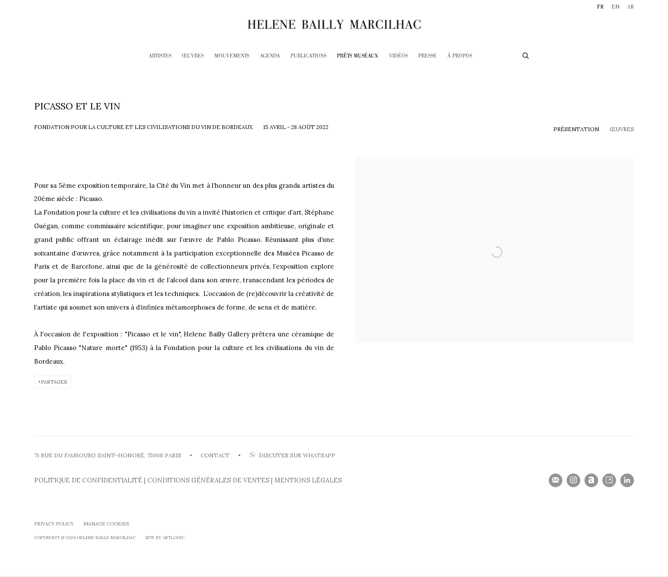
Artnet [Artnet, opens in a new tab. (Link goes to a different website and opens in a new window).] (591, 480)
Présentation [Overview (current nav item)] (576, 129)
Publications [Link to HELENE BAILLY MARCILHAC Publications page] (308, 56)
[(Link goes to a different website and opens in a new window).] (248, 455)
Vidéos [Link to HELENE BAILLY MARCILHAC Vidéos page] (398, 56)
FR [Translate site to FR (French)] (600, 6)
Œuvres (622, 129)
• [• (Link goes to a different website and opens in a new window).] (239, 455)
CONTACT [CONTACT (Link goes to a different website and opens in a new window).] (215, 455)
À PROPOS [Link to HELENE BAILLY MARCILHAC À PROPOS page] (459, 56)
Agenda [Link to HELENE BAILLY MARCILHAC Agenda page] (270, 56)
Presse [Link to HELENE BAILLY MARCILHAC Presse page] (427, 56)
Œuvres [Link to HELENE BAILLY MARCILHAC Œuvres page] (193, 56)
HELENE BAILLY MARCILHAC (334, 24)
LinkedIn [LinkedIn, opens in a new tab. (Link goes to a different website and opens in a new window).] (627, 480)
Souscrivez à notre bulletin (555, 480)
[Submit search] (526, 54)
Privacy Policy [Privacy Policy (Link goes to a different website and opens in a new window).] (54, 524)
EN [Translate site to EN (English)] (615, 6)
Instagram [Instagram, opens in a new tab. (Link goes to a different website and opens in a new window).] (573, 480)
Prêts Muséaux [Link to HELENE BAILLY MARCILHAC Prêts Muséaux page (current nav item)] (357, 56)
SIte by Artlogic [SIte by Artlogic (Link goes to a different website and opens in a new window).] (164, 537)
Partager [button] (54, 382)
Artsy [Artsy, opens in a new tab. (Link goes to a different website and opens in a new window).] (609, 480)
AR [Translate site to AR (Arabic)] (630, 6)
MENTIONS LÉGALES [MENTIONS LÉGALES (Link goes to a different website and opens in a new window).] (308, 480)
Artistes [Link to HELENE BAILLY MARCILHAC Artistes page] (160, 56)
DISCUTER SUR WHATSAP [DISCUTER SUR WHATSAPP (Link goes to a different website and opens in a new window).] (292, 455)
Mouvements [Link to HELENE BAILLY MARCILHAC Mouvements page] (231, 56)
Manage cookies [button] (106, 524)
